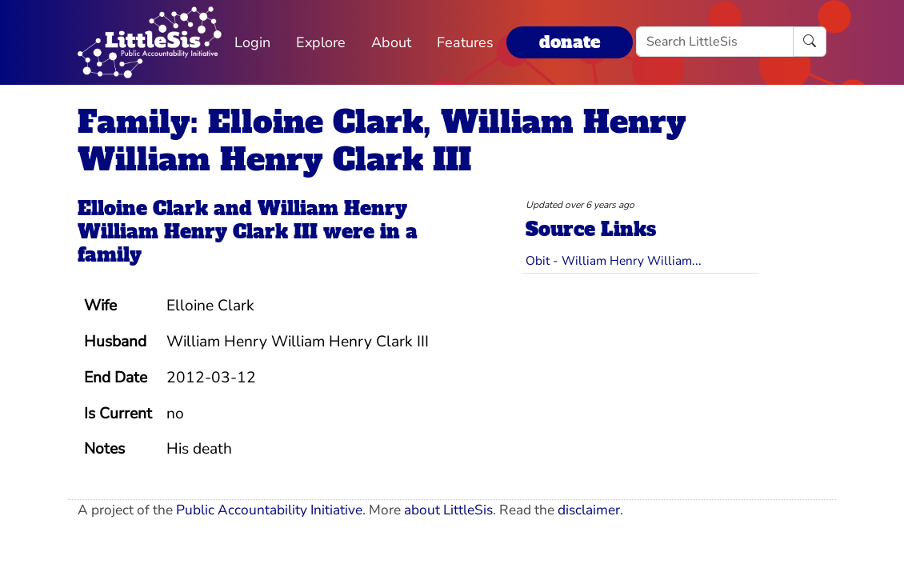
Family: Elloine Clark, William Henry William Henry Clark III (382, 141)
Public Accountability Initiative (269, 510)
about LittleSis (448, 510)
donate (569, 42)
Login (252, 42)
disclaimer (589, 510)
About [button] (391, 42)
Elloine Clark (143, 208)
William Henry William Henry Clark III (242, 220)
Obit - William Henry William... (614, 260)
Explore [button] (321, 42)
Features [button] (465, 42)
